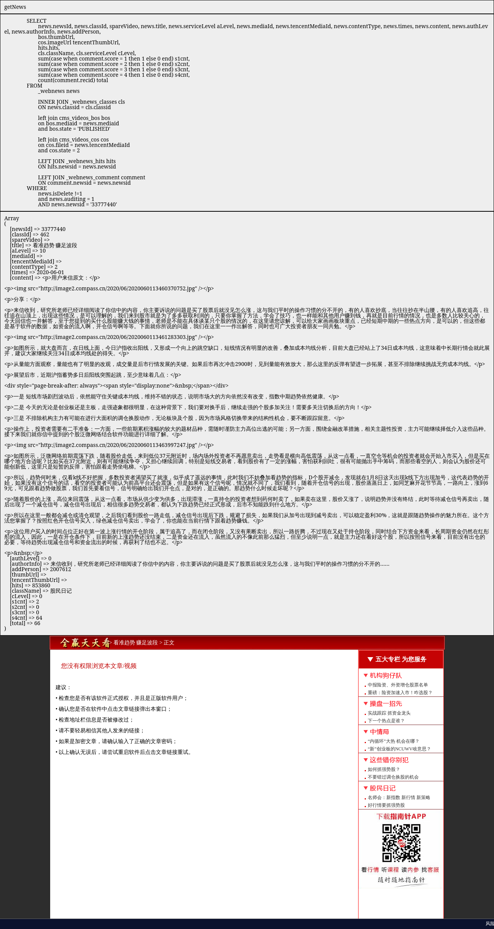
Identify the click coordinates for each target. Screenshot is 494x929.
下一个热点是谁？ (386, 720)
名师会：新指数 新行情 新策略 (399, 797)
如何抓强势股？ (384, 769)
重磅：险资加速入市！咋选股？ (400, 692)
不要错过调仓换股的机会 (393, 777)
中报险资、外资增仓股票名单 (398, 685)
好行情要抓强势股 (386, 805)
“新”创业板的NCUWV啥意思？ (399, 749)
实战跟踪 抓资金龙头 (389, 713)
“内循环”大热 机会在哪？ (394, 741)
